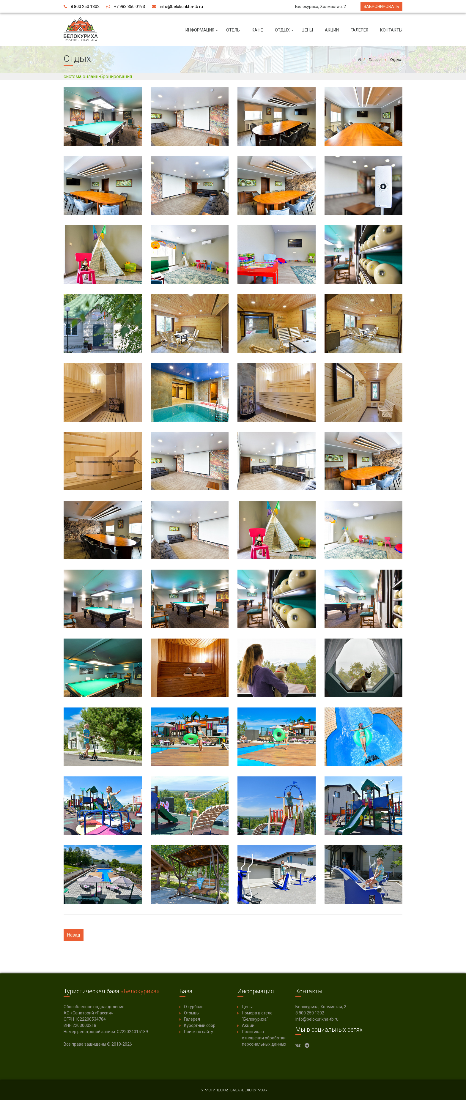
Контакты (391, 30)
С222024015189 (132, 1031)
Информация (202, 32)
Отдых (285, 32)
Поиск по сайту (198, 1031)
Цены (307, 30)
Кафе (257, 30)
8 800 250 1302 (85, 6)
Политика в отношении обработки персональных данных (264, 1038)
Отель (233, 30)
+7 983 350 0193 (129, 6)
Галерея (359, 30)
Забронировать (381, 6)
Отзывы (191, 1013)
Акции (332, 30)
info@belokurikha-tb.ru (181, 6)
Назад (73, 935)
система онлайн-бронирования (98, 76)
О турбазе (194, 1006)
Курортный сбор (199, 1025)
